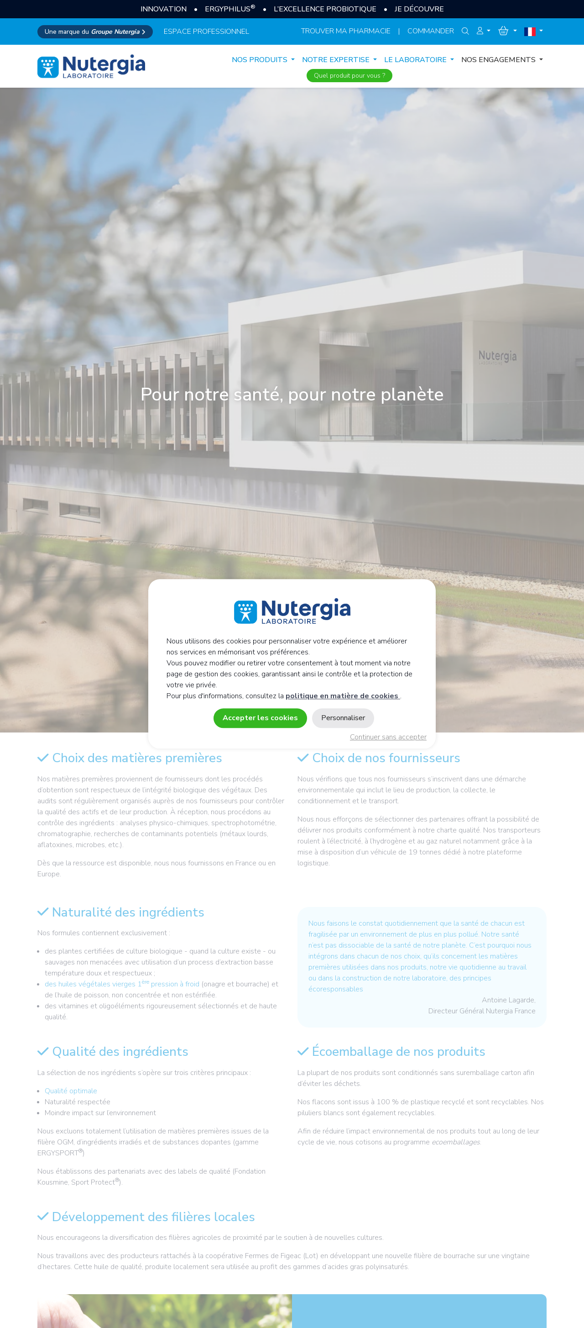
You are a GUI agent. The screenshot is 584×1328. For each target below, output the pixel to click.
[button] (483, 31)
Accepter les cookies (260, 718)
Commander (430, 31)
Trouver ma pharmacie (346, 31)
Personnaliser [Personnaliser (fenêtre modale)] (343, 718)
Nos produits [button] (260, 60)
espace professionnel (206, 31)
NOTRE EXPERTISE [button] (336, 60)
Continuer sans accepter (388, 738)
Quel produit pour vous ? (349, 75)
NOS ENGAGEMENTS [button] (499, 60)
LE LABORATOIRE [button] (416, 60)
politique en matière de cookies (343, 696)
